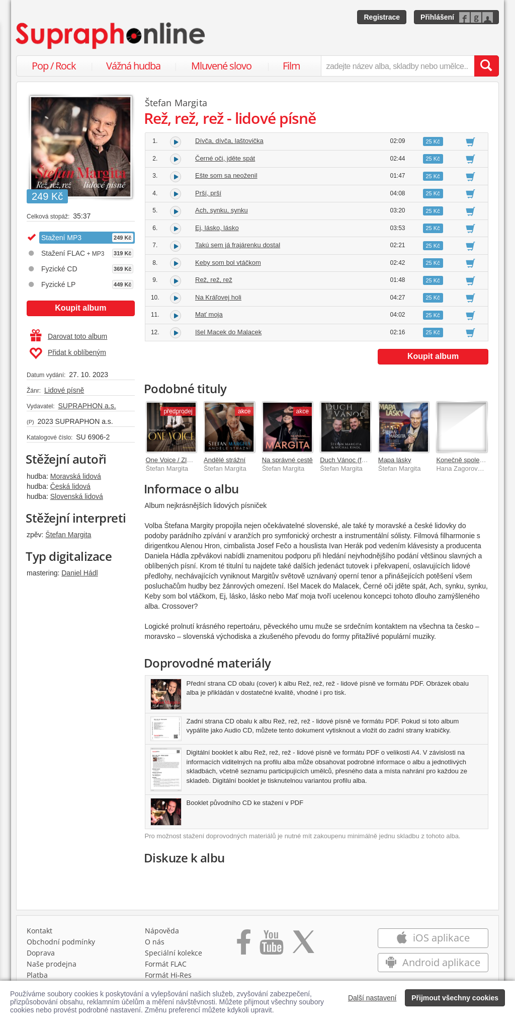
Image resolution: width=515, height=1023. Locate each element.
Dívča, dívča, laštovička (229, 140)
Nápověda (162, 930)
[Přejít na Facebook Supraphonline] (243, 945)
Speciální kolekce (173, 953)
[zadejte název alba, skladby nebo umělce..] (397, 66)
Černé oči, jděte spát (225, 158)
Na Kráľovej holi (218, 297)
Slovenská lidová (76, 496)
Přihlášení (437, 17)
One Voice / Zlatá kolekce (183, 460)
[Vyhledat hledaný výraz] (486, 66)
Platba (37, 975)
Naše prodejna (51, 964)
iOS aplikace (433, 937)
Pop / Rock (54, 65)
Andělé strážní (224, 460)
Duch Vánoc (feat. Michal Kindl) (365, 460)
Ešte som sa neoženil (226, 175)
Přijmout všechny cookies (454, 998)
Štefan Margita (68, 535)
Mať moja (209, 314)
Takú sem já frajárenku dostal (237, 245)
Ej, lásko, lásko (217, 228)
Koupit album (80, 308)
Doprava (41, 953)
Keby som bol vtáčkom (228, 262)
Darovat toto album (68, 336)
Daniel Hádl (79, 573)
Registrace (382, 17)
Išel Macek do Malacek (228, 332)
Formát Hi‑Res (168, 975)
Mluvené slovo (221, 65)
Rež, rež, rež (213, 279)
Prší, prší (208, 193)
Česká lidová (70, 486)
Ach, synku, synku (221, 210)
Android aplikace (432, 962)
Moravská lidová (75, 476)
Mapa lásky (394, 460)
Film (291, 65)
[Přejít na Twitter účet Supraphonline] (303, 945)
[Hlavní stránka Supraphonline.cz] (111, 36)
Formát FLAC (166, 964)
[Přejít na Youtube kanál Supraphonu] (271, 945)
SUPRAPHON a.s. (87, 406)
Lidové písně (64, 390)
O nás (154, 941)
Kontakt (39, 930)
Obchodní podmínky (61, 941)
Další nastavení (372, 998)
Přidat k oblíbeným (67, 353)
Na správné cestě (287, 460)
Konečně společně (463, 460)
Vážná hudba (133, 65)
